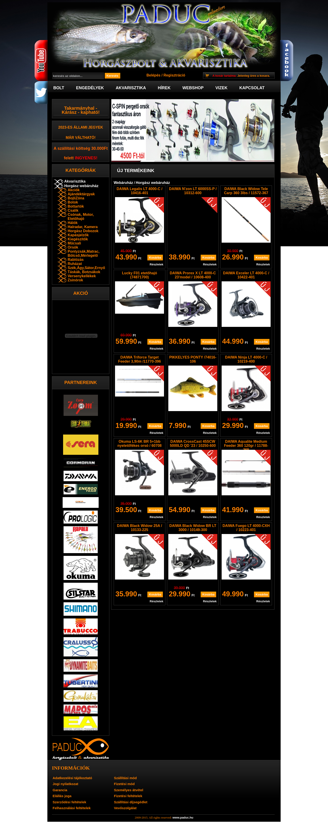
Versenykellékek (82, 276)
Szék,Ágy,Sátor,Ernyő (86, 268)
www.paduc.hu (182, 817)
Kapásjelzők (78, 235)
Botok (73, 202)
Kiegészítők (78, 239)
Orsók (73, 247)
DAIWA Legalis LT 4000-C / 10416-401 (139, 191)
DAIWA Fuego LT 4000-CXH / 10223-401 (246, 528)
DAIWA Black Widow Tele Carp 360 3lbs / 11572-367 (246, 191)
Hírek (164, 88)
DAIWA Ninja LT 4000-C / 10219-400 (246, 359)
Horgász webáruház (81, 186)
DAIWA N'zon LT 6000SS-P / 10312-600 (193, 191)
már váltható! (81, 138)
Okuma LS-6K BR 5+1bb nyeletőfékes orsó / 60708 (140, 444)
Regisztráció (174, 75)
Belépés (153, 75)
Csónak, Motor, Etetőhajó (81, 217)
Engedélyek (90, 88)
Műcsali (74, 243)
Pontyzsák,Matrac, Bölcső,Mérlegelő (84, 253)
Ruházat (75, 264)
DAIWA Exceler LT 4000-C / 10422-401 (246, 275)
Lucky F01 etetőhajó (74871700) (139, 275)
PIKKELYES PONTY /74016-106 (192, 359)
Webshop (193, 88)
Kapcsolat (252, 88)
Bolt (58, 88)
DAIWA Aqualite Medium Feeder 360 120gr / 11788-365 (246, 446)
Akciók (73, 190)
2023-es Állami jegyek (80, 127)
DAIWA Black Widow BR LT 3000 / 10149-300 (192, 528)
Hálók (73, 223)
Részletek (156, 264)
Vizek (221, 88)
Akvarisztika (131, 88)
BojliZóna (76, 198)
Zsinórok (75, 280)
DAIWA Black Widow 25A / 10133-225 (139, 528)
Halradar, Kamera (83, 227)
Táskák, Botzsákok (84, 272)
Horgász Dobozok (83, 231)
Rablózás (76, 260)
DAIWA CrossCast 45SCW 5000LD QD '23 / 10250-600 (193, 444)
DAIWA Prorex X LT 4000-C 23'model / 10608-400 (193, 275)
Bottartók (76, 206)
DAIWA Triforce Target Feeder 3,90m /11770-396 (139, 359)
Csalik (73, 210)
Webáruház (123, 183)
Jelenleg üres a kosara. (241, 75)
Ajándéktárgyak (81, 194)
